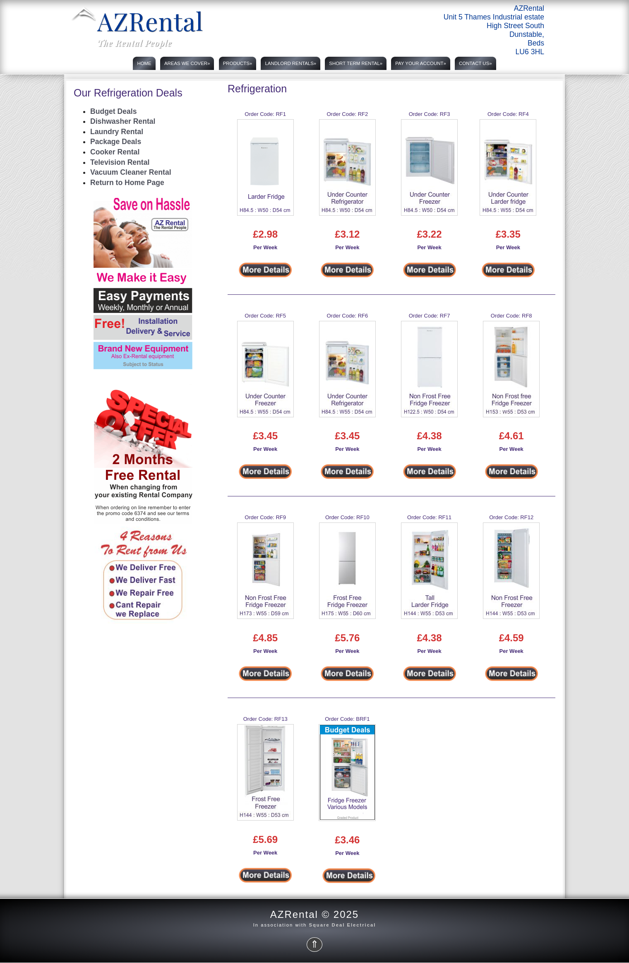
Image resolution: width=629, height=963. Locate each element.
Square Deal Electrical (342, 924)
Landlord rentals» (290, 63)
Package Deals (115, 141)
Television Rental (119, 162)
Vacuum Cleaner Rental (130, 172)
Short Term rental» (355, 63)
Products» (237, 63)
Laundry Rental (116, 132)
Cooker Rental (114, 152)
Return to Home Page (127, 182)
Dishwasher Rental (122, 121)
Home (144, 63)
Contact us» (475, 63)
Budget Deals (113, 111)
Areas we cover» (187, 63)
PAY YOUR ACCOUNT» (420, 63)
